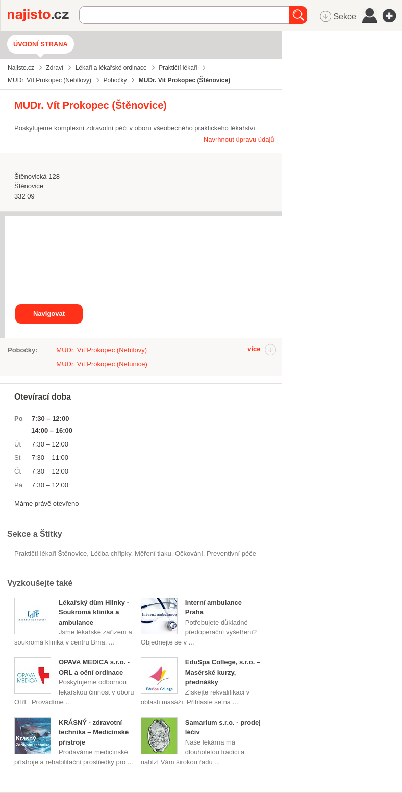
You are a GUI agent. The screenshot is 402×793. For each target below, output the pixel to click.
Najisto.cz (43, 15)
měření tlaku (153, 553)
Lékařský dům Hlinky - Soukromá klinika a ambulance (94, 612)
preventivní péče (231, 553)
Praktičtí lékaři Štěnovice (50, 553)
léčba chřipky (111, 553)
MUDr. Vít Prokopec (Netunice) (101, 364)
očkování (189, 553)
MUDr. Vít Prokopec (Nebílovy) (101, 350)
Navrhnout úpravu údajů (239, 139)
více (253, 349)
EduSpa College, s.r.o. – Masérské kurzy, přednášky (222, 672)
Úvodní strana (40, 44)
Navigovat (49, 313)
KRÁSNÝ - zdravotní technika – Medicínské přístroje (94, 732)
